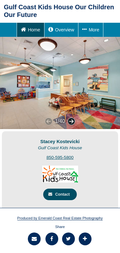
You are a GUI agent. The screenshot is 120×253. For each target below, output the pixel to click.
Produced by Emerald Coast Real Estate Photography (60, 218)
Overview (61, 29)
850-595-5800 (60, 157)
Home (30, 29)
